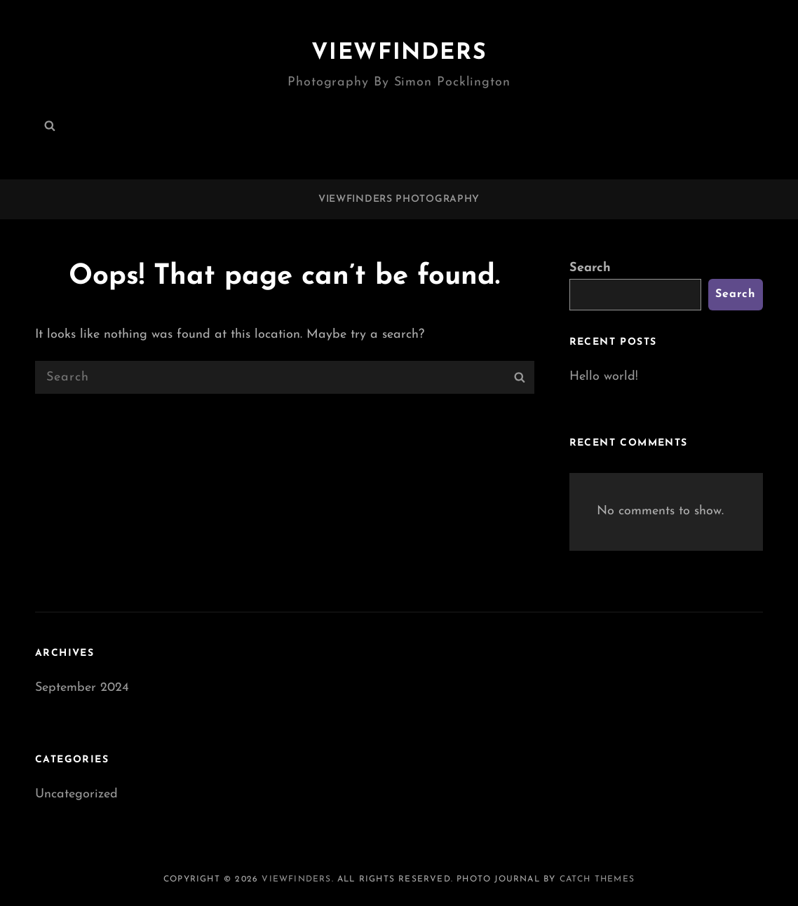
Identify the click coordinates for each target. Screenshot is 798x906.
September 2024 (82, 687)
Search (590, 268)
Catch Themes (597, 879)
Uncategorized (76, 794)
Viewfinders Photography (399, 199)
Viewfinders (399, 53)
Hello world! (603, 376)
